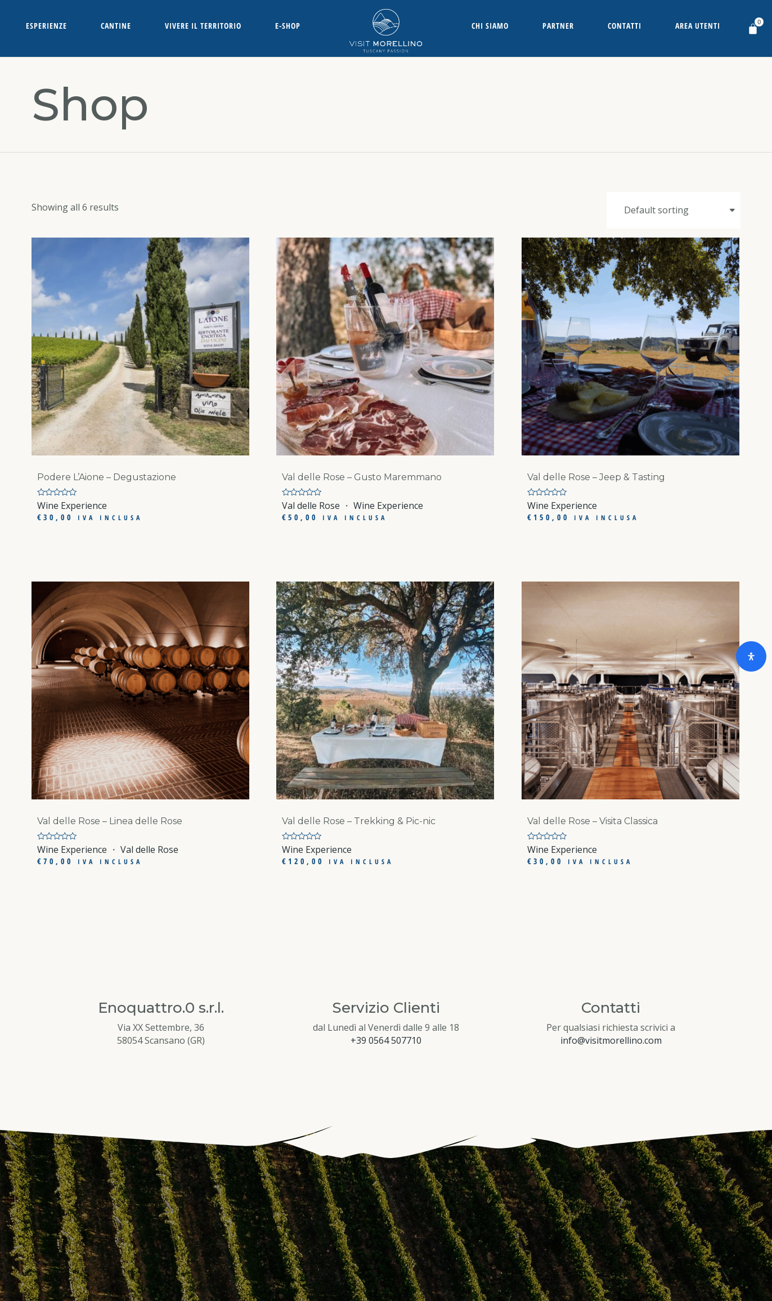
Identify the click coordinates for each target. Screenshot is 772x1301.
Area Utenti (697, 25)
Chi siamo (490, 25)
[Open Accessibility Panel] (751, 656)
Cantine (116, 25)
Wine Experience (72, 505)
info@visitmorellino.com (611, 1040)
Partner (558, 25)
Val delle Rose (311, 505)
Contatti (624, 25)
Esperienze (46, 25)
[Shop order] (673, 210)
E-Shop (287, 25)
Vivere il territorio (203, 25)
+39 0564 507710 (386, 1040)
